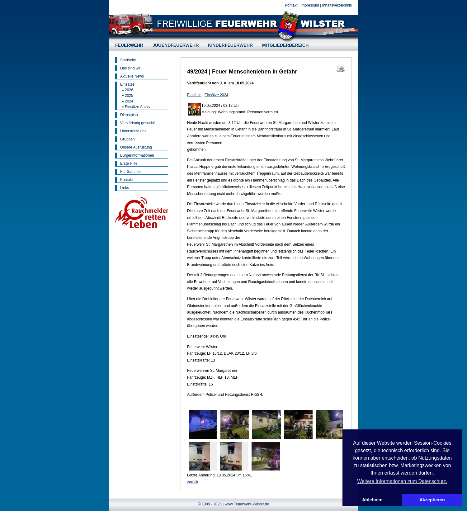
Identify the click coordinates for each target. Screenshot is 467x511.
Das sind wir (130, 68)
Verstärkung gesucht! (137, 123)
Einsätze (127, 84)
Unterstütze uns (133, 131)
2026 (129, 90)
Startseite (128, 60)
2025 (129, 95)
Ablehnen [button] (372, 499)
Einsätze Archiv (137, 107)
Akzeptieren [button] (432, 499)
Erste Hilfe (128, 163)
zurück (192, 482)
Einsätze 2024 (216, 95)
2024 (129, 101)
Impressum (309, 5)
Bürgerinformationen (137, 155)
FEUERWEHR (129, 45)
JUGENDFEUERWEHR (176, 45)
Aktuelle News (132, 76)
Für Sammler (131, 171)
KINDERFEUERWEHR (230, 45)
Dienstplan (129, 115)
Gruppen (127, 139)
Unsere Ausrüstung (136, 147)
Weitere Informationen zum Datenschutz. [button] (402, 481)
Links (124, 188)
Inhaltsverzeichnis (337, 5)
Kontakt (291, 5)
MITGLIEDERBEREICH (285, 45)
